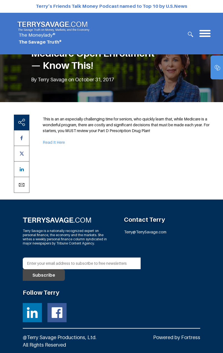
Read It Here (54, 142)
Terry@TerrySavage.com (145, 232)
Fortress (190, 337)
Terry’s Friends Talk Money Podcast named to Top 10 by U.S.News (111, 6)
